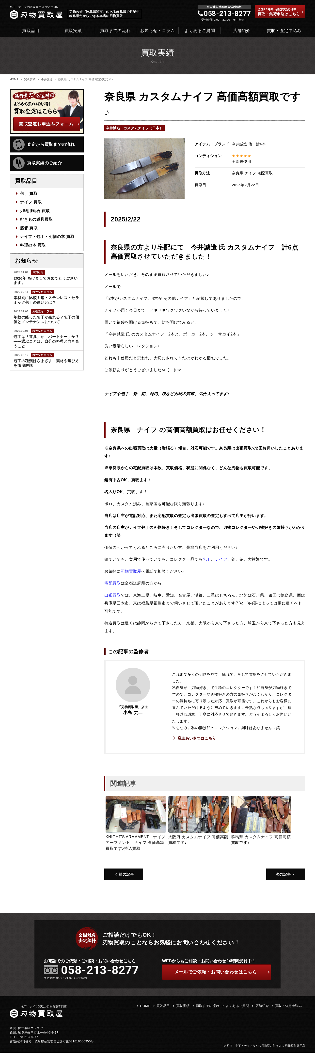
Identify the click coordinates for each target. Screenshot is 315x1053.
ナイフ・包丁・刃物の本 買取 (47, 236)
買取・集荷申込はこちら (281, 12)
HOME (14, 79)
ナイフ (221, 559)
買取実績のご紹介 (37, 163)
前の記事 (124, 874)
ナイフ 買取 (31, 202)
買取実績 (73, 30)
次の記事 (285, 874)
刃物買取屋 (131, 571)
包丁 (207, 559)
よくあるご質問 (200, 30)
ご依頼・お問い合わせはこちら (222, 971)
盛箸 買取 (29, 227)
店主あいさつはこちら (197, 738)
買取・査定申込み (284, 30)
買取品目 (31, 30)
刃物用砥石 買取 (35, 210)
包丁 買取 (29, 193)
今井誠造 (47, 79)
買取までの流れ (115, 30)
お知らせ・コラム (157, 30)
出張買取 (112, 595)
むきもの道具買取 (36, 219)
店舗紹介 (242, 30)
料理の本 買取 (33, 244)
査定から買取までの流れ (44, 144)
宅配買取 (112, 583)
